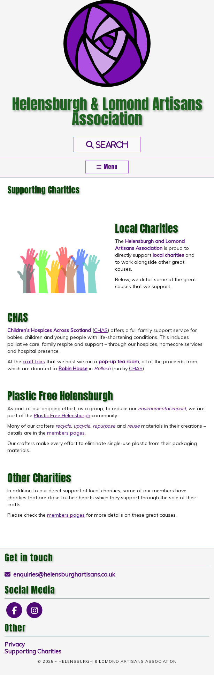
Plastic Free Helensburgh (62, 415)
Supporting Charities (33, 651)
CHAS (101, 330)
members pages (66, 433)
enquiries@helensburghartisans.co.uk (60, 574)
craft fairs (34, 361)
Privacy (15, 644)
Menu (107, 167)
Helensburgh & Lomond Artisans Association (107, 111)
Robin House (73, 368)
